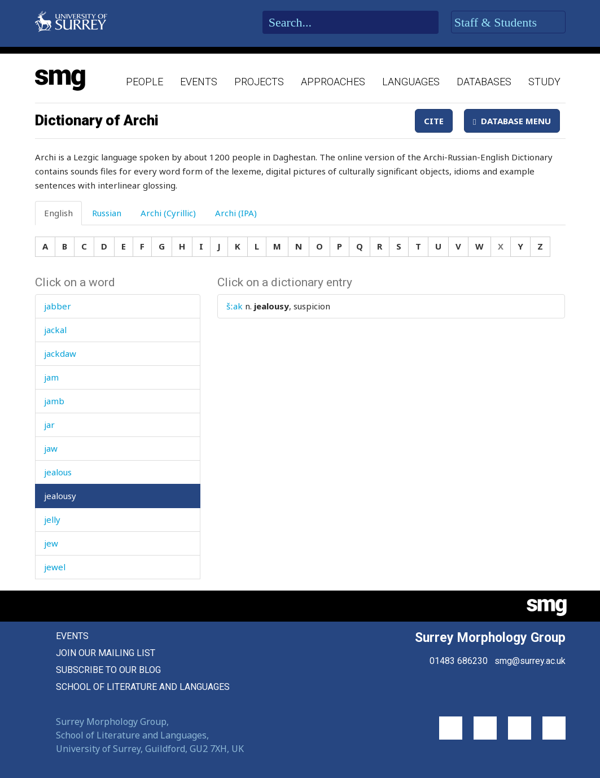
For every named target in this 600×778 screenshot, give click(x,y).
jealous (58, 472)
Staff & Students (508, 22)
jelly (52, 519)
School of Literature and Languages (143, 686)
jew (51, 543)
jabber (57, 306)
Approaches (333, 82)
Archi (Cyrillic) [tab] (168, 212)
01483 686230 (459, 660)
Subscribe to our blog (108, 670)
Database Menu (511, 120)
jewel (54, 566)
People (144, 82)
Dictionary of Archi (97, 120)
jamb (54, 401)
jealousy (60, 495)
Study (544, 82)
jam (51, 377)
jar (49, 424)
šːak (234, 306)
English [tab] (58, 212)
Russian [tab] (106, 212)
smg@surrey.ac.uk (530, 660)
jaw (51, 448)
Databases (484, 82)
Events (198, 82)
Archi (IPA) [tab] (236, 212)
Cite (434, 120)
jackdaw (60, 353)
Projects (259, 82)
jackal (55, 329)
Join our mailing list (105, 653)
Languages (411, 82)
